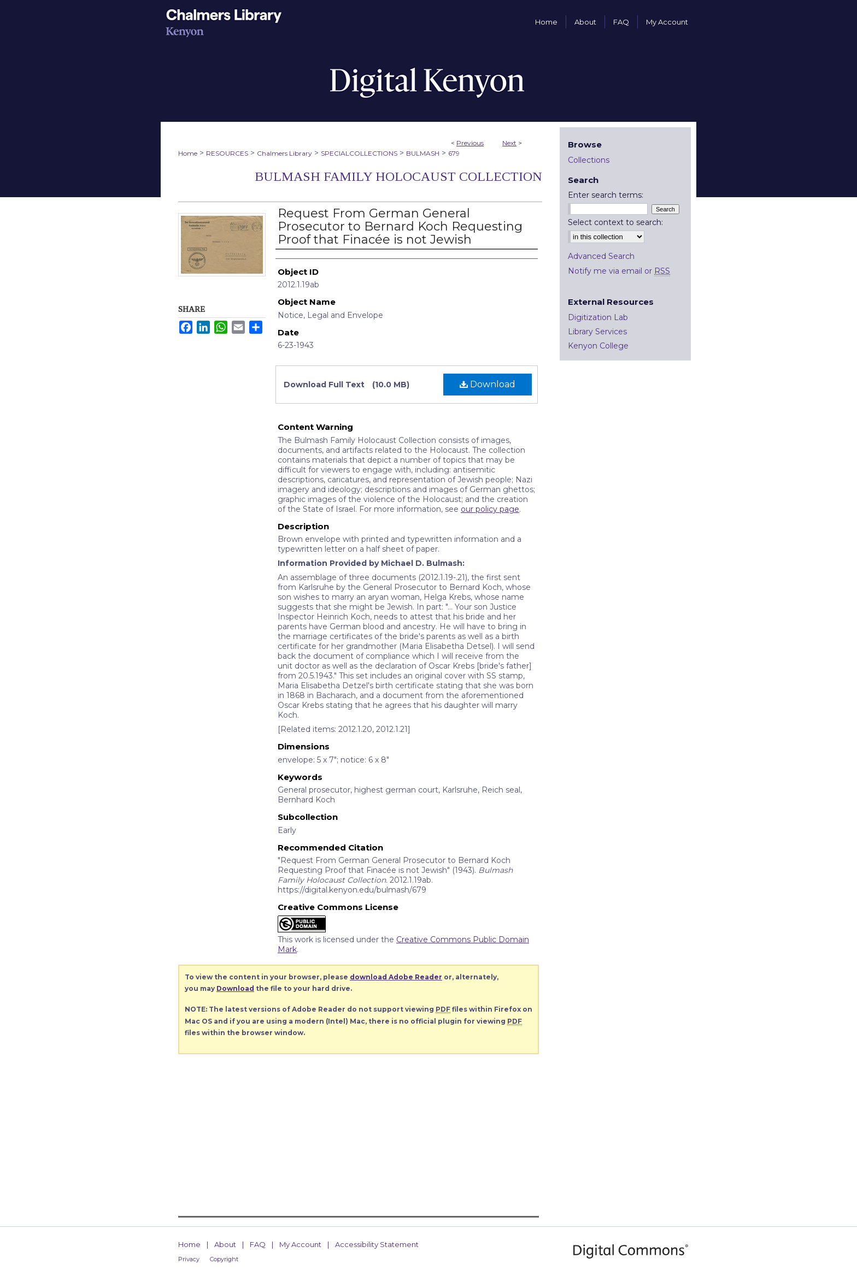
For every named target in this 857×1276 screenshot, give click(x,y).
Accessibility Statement (377, 1244)
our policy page (490, 509)
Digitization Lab (598, 317)
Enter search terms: (605, 195)
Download (487, 384)
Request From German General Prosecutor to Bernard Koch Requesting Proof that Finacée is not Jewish (400, 226)
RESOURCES (227, 153)
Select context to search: (615, 222)
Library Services (597, 331)
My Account (300, 1244)
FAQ (258, 1244)
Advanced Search (601, 256)
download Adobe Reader (396, 977)
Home (187, 153)
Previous (470, 143)
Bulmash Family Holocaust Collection (398, 176)
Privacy (188, 1259)
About (225, 1244)
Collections (588, 160)
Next (509, 143)
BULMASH (422, 153)
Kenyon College (598, 346)
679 (454, 153)
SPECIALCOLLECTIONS (359, 153)
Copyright (224, 1259)
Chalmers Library (284, 153)
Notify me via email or (619, 271)
